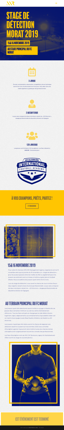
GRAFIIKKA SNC (33, 427)
